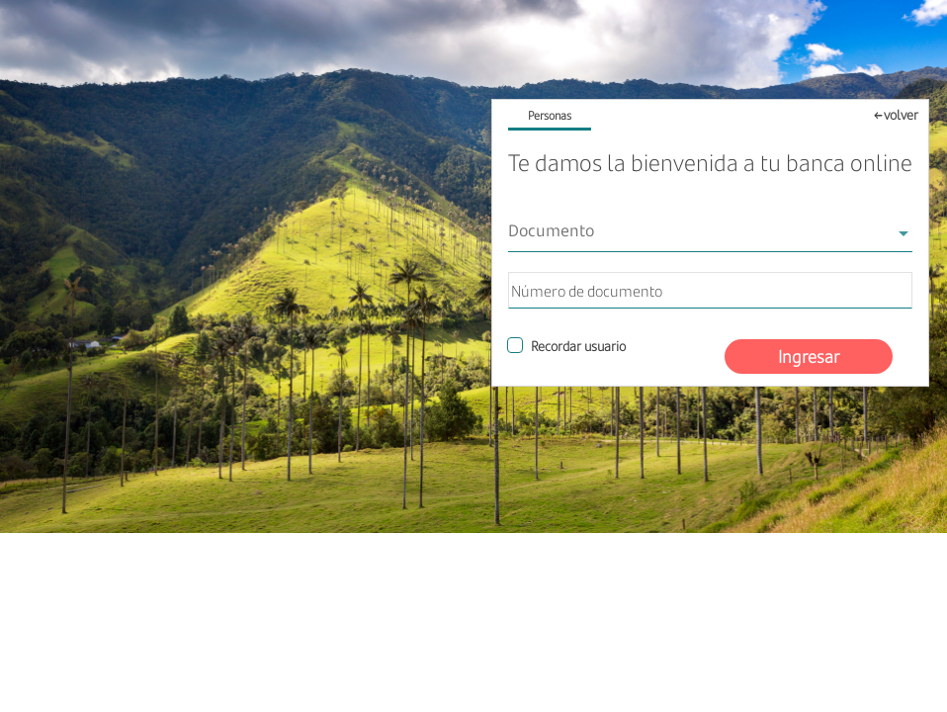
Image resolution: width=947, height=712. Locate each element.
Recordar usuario (578, 345)
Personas (549, 116)
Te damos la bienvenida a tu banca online (710, 162)
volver (901, 114)
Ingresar (808, 356)
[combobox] (710, 233)
